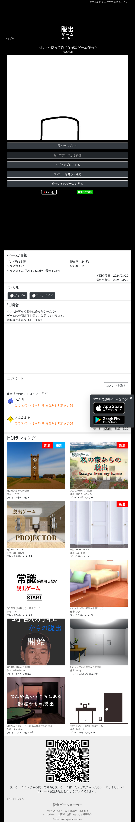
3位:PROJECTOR (36, 526)
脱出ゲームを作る (79, 811)
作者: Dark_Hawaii (16, 553)
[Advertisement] (67, 14)
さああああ (23, 418)
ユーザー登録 (111, 1)
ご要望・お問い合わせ (69, 814)
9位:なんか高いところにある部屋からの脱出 (36, 702)
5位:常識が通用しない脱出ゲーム (36, 585)
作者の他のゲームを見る (67, 183)
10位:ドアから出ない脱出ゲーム (99, 702)
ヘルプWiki (48, 814)
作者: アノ (75, 611)
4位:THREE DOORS (99, 526)
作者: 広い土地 (77, 553)
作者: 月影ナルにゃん (81, 494)
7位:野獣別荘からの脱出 (36, 643)
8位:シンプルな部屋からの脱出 (99, 643)
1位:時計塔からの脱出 (36, 467)
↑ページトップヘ (15, 799)
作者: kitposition (15, 729)
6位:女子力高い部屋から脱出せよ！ (99, 585)
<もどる (10, 38)
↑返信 (107, 428)
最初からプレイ (67, 145)
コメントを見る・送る (67, 174)
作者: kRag (75, 670)
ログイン (123, 1)
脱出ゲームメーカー (68, 805)
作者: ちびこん (77, 729)
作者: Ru (67, 52)
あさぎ (19, 399)
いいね (50, 192)
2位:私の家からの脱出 (99, 467)
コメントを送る (116, 385)
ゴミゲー (17, 296)
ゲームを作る (97, 1)
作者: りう (12, 611)
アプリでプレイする (67, 164)
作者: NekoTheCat (16, 670)
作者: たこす (13, 494)
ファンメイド (42, 296)
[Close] (131, 397)
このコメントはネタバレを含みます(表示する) (44, 405)
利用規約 (87, 814)
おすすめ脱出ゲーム (56, 811)
